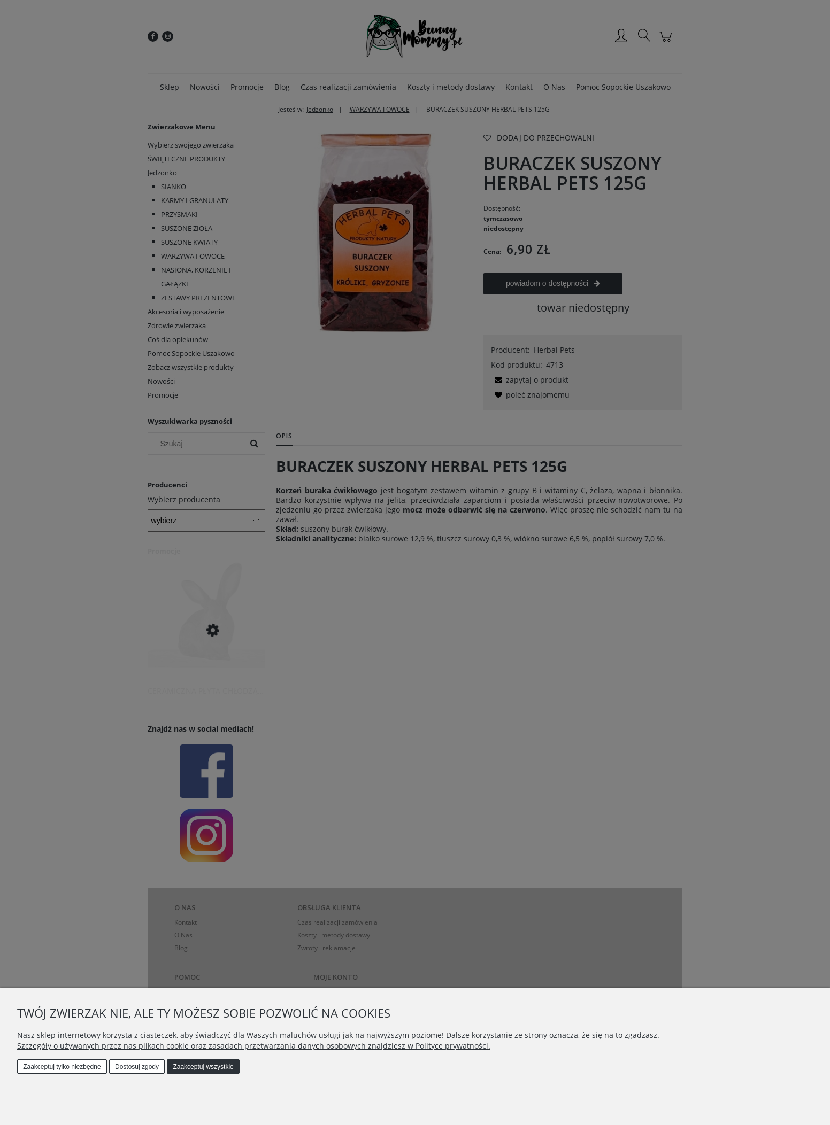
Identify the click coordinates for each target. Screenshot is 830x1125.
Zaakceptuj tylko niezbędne (62, 1066)
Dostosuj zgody (137, 1066)
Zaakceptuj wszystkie (203, 1066)
